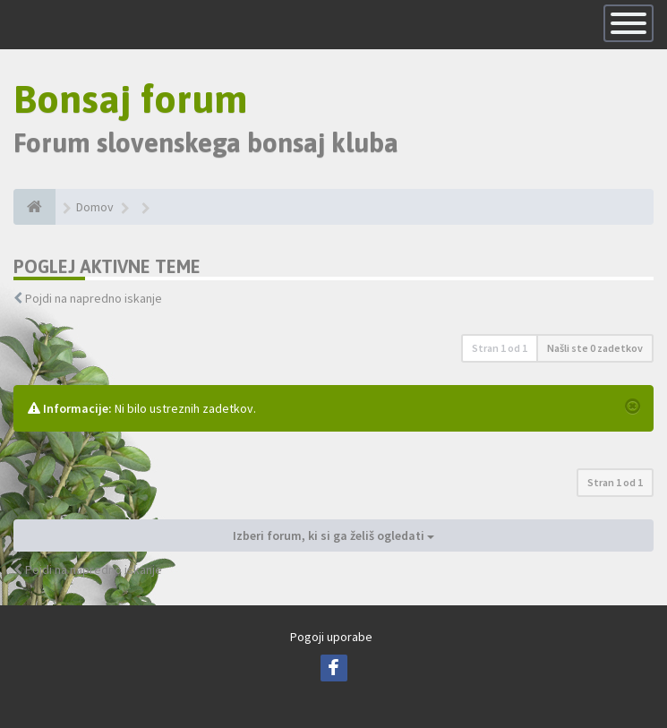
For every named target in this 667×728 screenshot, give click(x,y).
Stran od (499, 348)
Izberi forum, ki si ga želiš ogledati (333, 535)
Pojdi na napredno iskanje (93, 298)
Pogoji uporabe (331, 637)
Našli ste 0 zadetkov (595, 348)
